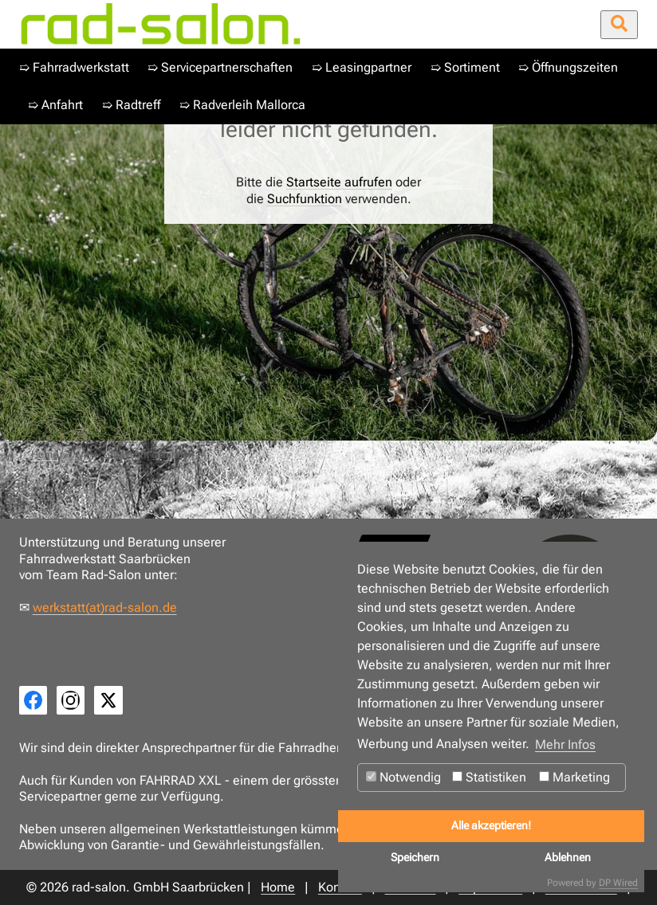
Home (44, 454)
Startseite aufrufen (339, 182)
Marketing (574, 777)
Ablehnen (568, 857)
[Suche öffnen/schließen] (619, 24)
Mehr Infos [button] (565, 744)
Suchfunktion (304, 198)
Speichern (415, 857)
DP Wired (618, 882)
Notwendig (403, 777)
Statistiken (489, 777)
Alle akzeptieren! (491, 826)
